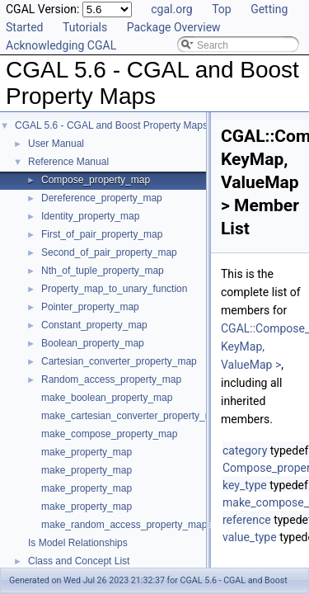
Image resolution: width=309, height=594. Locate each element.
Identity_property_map (90, 216)
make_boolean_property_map (106, 397)
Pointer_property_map (90, 307)
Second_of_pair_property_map (109, 252)
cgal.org (171, 9)
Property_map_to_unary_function (114, 289)
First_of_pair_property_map (101, 234)
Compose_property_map (95, 180)
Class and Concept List (78, 561)
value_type (249, 537)
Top (222, 9)
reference (246, 519)
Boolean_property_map (92, 343)
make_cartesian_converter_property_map (132, 416)
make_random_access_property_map (124, 524)
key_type (244, 485)
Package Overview (174, 27)
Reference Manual (68, 161)
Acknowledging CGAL (61, 45)
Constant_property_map (94, 325)
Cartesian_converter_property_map (119, 361)
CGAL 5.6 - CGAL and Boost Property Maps (111, 125)
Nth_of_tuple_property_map (102, 270)
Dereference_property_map (101, 198)
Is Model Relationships (78, 543)
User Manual (56, 143)
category (244, 450)
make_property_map (86, 452)
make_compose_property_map (109, 434)
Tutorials (85, 27)
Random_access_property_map (111, 379)
